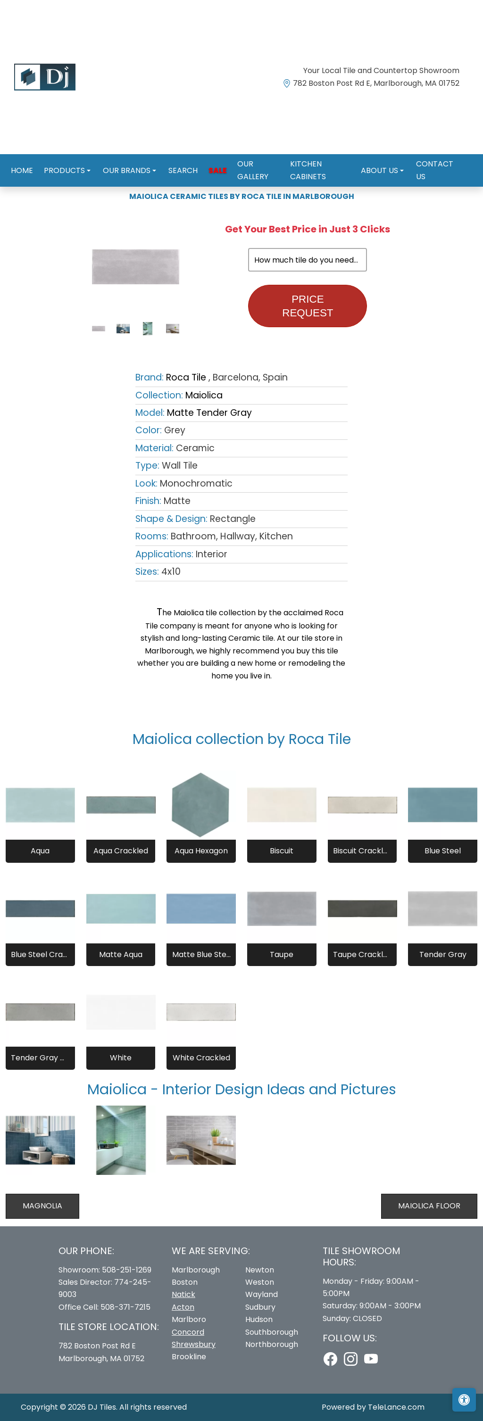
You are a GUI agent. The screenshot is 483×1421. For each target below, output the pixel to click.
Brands (52, 178)
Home (22, 160)
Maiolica (204, 395)
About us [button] (376, 160)
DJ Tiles (102, 1407)
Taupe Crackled (362, 954)
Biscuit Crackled (362, 850)
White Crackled (201, 1057)
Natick (183, 1294)
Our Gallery (247, 160)
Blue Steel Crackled (40, 954)
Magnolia (42, 1205)
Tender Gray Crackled (40, 1057)
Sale (206, 160)
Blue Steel (443, 850)
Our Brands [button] (122, 160)
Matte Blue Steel (201, 954)
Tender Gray (442, 954)
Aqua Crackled (120, 850)
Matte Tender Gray (209, 412)
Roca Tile (93, 178)
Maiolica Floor (429, 1205)
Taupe (281, 954)
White (121, 1057)
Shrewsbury (194, 1344)
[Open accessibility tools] (464, 1400)
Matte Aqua (120, 954)
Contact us (433, 160)
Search (175, 160)
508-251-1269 (126, 1269)
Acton (183, 1307)
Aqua (40, 850)
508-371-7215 (125, 1307)
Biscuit (281, 850)
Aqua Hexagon (201, 850)
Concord (188, 1332)
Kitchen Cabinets (314, 160)
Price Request (307, 306)
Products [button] (62, 160)
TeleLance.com (396, 1407)
